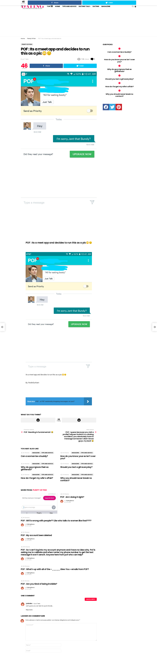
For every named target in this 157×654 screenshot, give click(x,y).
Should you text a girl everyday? (76, 467)
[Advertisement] (78, 23)
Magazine (105, 6)
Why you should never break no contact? (76, 479)
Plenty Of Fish (40, 490)
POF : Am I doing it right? (72, 497)
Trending (24, 2)
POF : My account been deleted (36, 535)
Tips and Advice (69, 6)
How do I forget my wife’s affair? (37, 478)
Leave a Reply (90, 599)
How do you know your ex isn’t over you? (78, 457)
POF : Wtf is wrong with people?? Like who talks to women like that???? (56, 520)
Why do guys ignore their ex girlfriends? (35, 468)
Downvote (79, 420)
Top (50, 6)
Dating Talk (84, 6)
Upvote (38, 420)
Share (23, 74)
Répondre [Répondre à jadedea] (29, 610)
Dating (96, 6)
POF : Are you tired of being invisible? (39, 583)
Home (57, 6)
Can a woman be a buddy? (34, 456)
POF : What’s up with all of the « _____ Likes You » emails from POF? (55, 569)
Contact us (31, 2)
